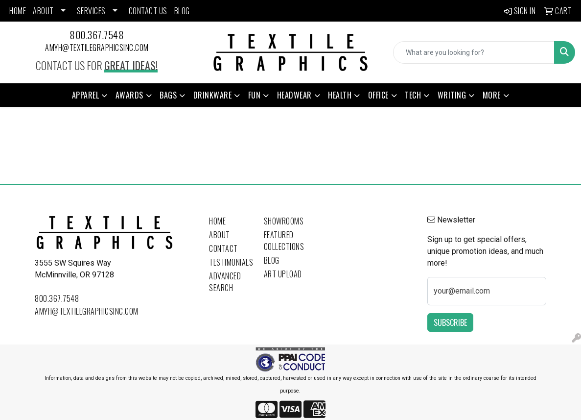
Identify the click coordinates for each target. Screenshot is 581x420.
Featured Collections (284, 240)
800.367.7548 (97, 34)
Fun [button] (254, 95)
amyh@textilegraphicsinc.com (97, 47)
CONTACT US (148, 11)
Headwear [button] (294, 95)
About (219, 235)
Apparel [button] (85, 95)
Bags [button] (168, 95)
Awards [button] (129, 95)
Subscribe (450, 322)
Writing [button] (452, 95)
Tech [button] (413, 95)
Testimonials (230, 262)
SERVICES (91, 11)
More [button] (492, 95)
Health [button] (339, 95)
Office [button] (378, 95)
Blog (271, 260)
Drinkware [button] (212, 95)
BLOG (182, 11)
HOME (17, 11)
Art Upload (283, 274)
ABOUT (43, 11)
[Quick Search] (474, 52)
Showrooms (284, 221)
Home (217, 221)
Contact (223, 248)
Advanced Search (225, 282)
